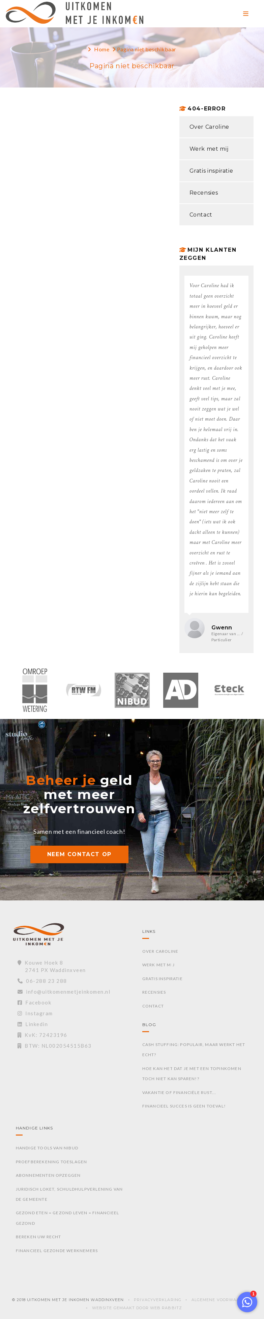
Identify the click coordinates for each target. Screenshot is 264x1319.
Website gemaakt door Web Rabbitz (137, 1307)
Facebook (35, 1002)
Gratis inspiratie (211, 171)
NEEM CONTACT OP (79, 854)
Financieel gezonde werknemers (57, 1250)
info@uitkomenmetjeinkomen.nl (64, 992)
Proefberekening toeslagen (51, 1161)
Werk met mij (209, 149)
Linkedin (33, 1024)
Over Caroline (209, 127)
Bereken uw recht (38, 1236)
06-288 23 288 (42, 981)
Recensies (203, 193)
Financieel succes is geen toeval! (184, 1106)
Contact (200, 214)
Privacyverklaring (157, 1299)
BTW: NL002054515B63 (55, 1046)
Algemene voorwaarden (222, 1299)
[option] (35, 693)
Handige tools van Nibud (47, 1147)
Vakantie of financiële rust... (179, 1092)
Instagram (35, 1013)
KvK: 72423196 (42, 1035)
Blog (149, 1024)
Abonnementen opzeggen (48, 1175)
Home (101, 49)
